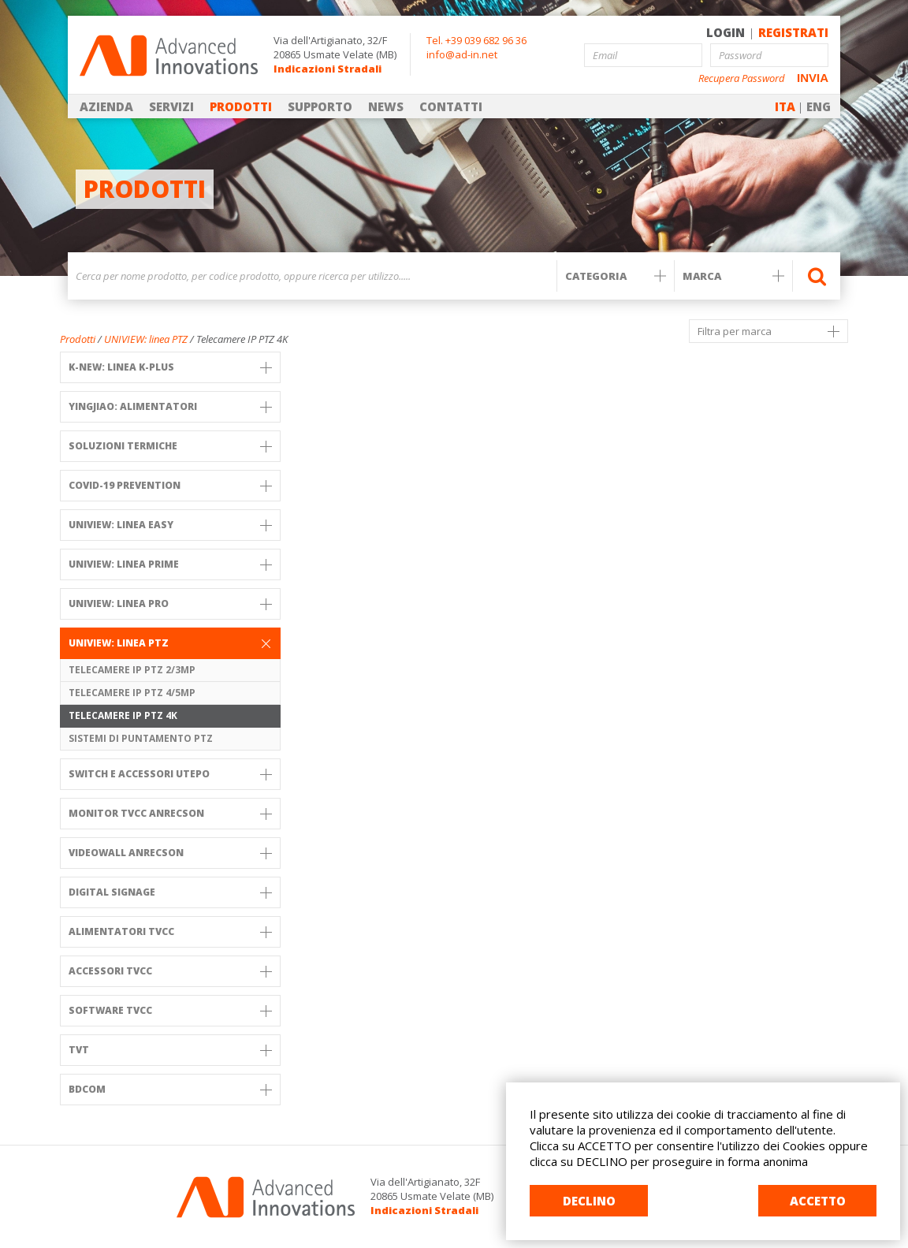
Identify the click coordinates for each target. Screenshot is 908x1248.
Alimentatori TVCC (170, 931)
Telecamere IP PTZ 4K (123, 715)
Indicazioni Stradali (327, 68)
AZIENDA (106, 106)
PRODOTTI (241, 106)
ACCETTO (818, 1201)
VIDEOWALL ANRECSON (170, 852)
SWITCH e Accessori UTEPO (170, 773)
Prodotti (77, 339)
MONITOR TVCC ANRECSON (170, 813)
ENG (818, 106)
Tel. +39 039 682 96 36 (476, 40)
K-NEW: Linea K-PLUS (170, 367)
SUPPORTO (320, 106)
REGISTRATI (793, 32)
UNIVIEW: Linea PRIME (170, 564)
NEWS (386, 106)
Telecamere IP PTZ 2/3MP (132, 669)
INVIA (812, 77)
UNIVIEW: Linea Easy (170, 524)
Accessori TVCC (170, 971)
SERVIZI (171, 106)
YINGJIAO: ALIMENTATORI (170, 406)
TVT (170, 1049)
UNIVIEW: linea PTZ (146, 339)
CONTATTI (450, 106)
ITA (785, 106)
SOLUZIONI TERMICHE (170, 446)
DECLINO (589, 1201)
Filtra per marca (768, 331)
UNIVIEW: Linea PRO (170, 603)
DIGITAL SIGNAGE (170, 892)
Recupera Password (741, 78)
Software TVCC (170, 1010)
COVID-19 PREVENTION (170, 485)
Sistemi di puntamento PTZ (141, 738)
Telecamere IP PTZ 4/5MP (132, 692)
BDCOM (170, 1089)
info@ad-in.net (461, 54)
